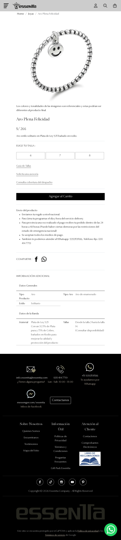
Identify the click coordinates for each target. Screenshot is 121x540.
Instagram (61, 482)
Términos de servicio (55, 535)
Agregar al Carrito (60, 196)
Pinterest (83, 482)
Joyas (31, 14)
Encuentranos (31, 437)
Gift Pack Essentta (60, 468)
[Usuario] (96, 5)
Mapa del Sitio (31, 450)
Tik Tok (50, 482)
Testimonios (31, 444)
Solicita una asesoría (27, 174)
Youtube (72, 482)
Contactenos (90, 436)
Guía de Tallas (23, 166)
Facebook (40, 482)
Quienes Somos (31, 431)
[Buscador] (105, 5)
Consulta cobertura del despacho (34, 182)
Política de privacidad (88, 531)
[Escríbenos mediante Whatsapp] (111, 530)
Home (20, 14)
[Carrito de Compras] (115, 5)
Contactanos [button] (60, 400)
